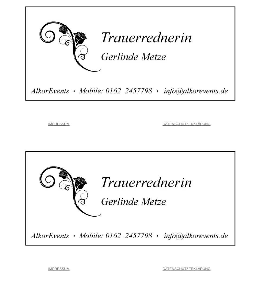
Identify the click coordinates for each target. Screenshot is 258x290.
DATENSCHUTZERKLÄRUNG (187, 124)
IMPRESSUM (59, 124)
